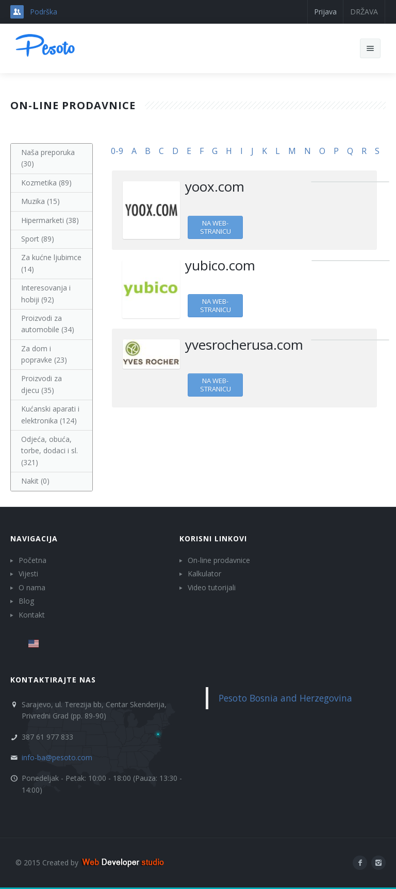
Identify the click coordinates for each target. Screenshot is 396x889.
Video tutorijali (212, 587)
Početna (32, 560)
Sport (37, 239)
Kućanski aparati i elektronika (50, 414)
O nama (32, 587)
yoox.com (214, 186)
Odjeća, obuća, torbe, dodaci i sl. (49, 450)
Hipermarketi (50, 220)
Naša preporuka (48, 157)
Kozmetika (46, 182)
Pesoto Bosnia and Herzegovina (285, 698)
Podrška (43, 11)
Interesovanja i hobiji (46, 293)
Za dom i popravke (44, 354)
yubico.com (220, 265)
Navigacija (34, 538)
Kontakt (32, 615)
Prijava (325, 11)
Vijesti (28, 573)
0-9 (117, 151)
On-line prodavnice (219, 560)
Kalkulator (204, 573)
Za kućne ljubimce (51, 262)
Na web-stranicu (215, 227)
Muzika (40, 201)
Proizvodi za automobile (47, 323)
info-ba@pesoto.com (57, 757)
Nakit (35, 481)
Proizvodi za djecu (41, 384)
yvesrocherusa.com (244, 344)
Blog (26, 601)
